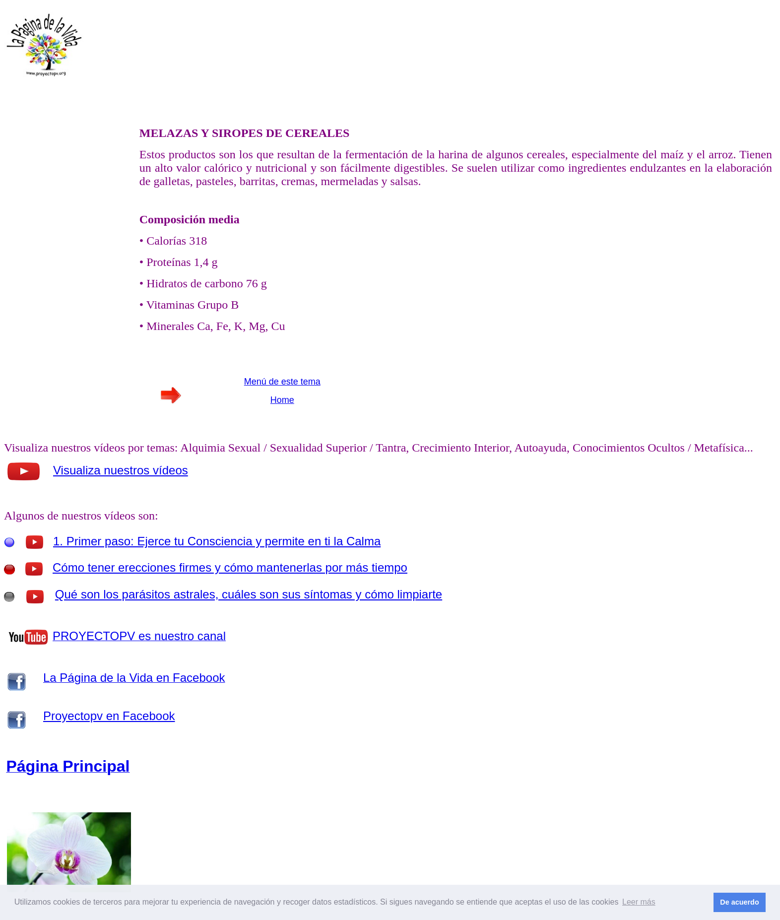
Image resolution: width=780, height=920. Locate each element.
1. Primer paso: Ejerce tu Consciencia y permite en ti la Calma (217, 541)
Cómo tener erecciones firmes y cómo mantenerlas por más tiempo (230, 567)
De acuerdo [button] (739, 902)
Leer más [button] (638, 902)
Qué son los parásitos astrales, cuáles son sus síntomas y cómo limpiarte (248, 594)
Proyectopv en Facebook (109, 716)
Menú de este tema (282, 382)
